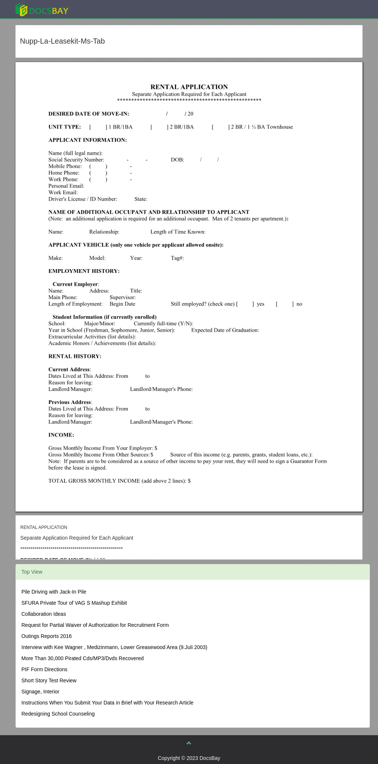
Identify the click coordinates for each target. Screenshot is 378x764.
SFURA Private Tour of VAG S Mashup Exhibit (74, 603)
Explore (97, 9)
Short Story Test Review (48, 680)
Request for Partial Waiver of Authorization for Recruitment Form (95, 625)
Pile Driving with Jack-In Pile (53, 592)
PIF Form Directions (44, 669)
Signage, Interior (40, 692)
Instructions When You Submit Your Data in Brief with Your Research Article (107, 703)
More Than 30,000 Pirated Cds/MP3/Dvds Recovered (82, 658)
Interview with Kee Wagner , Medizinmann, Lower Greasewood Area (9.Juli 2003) (114, 647)
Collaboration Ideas (43, 614)
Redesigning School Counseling (57, 714)
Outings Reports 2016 (46, 636)
